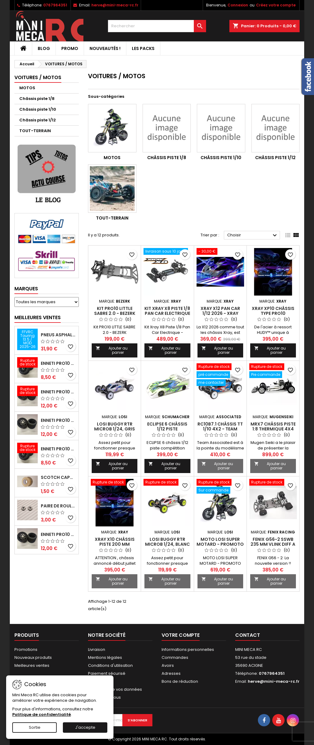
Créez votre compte (276, 5)
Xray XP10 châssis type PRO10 (273, 310)
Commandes (175, 657)
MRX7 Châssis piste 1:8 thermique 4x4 (273, 426)
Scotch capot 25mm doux (58, 477)
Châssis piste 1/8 (37, 98)
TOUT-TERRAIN (35, 131)
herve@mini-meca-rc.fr (114, 5)
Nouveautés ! (105, 48)
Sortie (34, 727)
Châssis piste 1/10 (37, 109)
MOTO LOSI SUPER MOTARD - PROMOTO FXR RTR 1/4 (220, 544)
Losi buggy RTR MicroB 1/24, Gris (114, 426)
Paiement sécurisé (106, 673)
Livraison (96, 649)
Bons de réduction (180, 681)
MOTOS (27, 88)
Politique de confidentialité (41, 714)
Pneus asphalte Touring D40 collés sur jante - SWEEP (58, 334)
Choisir (252, 235)
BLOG (44, 48)
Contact (247, 635)
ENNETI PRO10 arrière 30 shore (58, 391)
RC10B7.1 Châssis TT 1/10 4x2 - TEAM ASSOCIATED (220, 429)
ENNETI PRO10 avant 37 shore (58, 363)
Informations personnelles (188, 649)
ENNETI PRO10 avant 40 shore (58, 448)
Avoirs (168, 665)
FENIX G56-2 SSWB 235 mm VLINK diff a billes (273, 544)
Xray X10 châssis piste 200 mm (115, 541)
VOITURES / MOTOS (37, 77)
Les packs (143, 48)
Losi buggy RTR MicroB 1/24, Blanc (167, 541)
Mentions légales (105, 657)
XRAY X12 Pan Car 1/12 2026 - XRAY (220, 310)
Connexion (238, 5)
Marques (26, 288)
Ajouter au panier (112, 350)
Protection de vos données (115, 689)
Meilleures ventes (31, 665)
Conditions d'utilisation (110, 665)
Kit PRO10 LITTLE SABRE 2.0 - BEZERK (114, 310)
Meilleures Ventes (37, 317)
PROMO (69, 48)
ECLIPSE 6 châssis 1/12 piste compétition (167, 429)
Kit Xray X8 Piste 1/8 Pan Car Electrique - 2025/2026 (167, 313)
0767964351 (55, 5)
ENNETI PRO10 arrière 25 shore (58, 420)
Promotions (25, 649)
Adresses (171, 673)
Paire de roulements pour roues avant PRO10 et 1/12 (58, 505)
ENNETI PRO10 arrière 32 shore (58, 534)
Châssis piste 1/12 (37, 120)
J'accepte (85, 727)
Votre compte (181, 635)
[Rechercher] (157, 26)
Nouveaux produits (33, 657)
